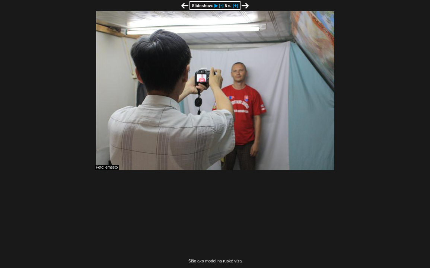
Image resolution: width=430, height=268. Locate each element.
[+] (235, 5)
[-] (221, 5)
